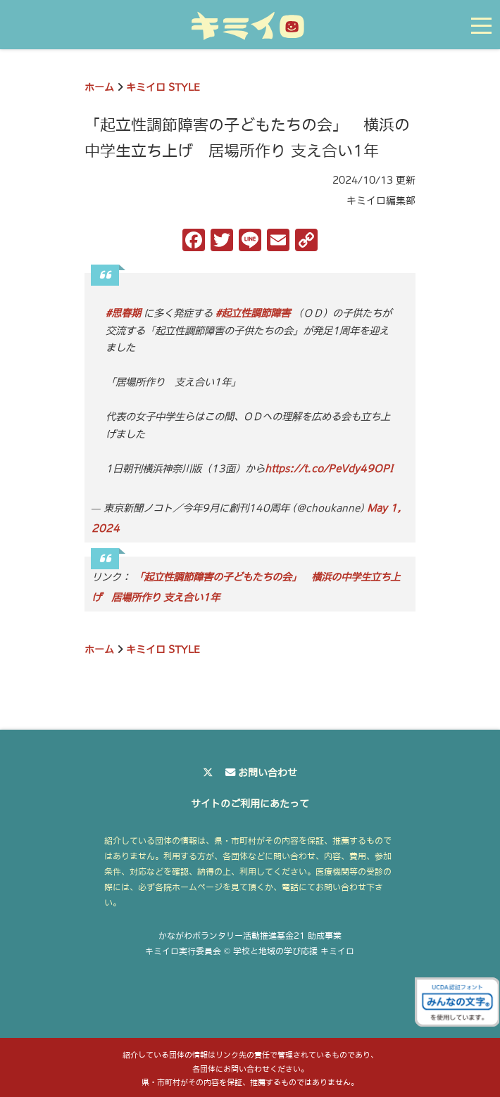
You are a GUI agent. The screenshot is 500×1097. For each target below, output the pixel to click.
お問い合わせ (267, 773)
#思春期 (123, 313)
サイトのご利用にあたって (250, 804)
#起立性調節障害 (252, 313)
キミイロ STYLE (163, 87)
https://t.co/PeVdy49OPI (329, 469)
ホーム (99, 87)
